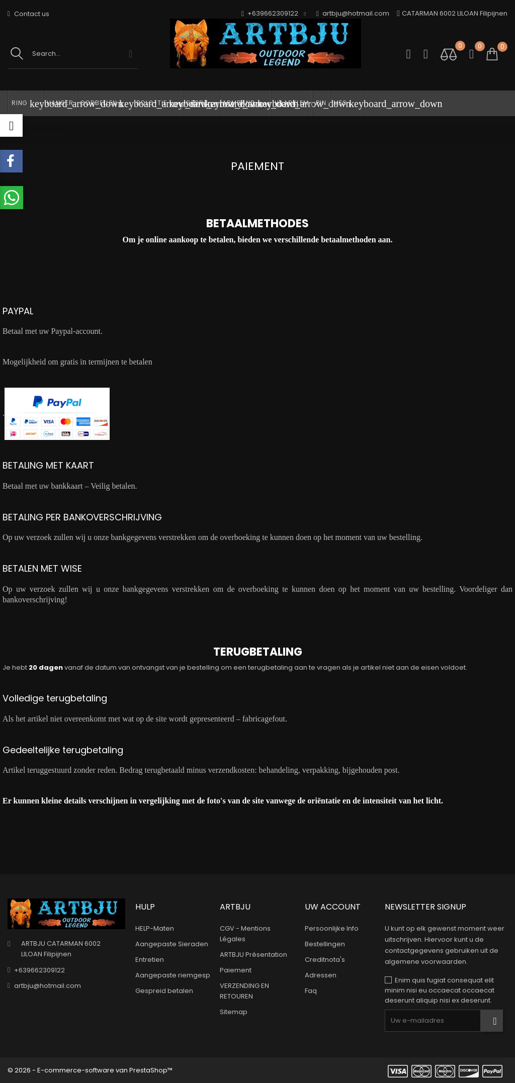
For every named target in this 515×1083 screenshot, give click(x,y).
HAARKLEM (292, 103)
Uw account (333, 907)
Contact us (28, 14)
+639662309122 (39, 970)
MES (348, 103)
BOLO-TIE (159, 103)
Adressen (320, 975)
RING (27, 103)
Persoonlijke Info (332, 928)
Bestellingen (325, 944)
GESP (202, 103)
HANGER (60, 103)
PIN (321, 103)
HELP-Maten (154, 928)
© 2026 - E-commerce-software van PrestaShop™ (90, 1070)
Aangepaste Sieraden (171, 944)
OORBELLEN (106, 103)
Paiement (235, 970)
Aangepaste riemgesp (172, 975)
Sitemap (233, 1012)
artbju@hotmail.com (352, 14)
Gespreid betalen (164, 991)
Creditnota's (325, 959)
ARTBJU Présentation (253, 954)
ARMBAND (246, 103)
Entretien (149, 959)
